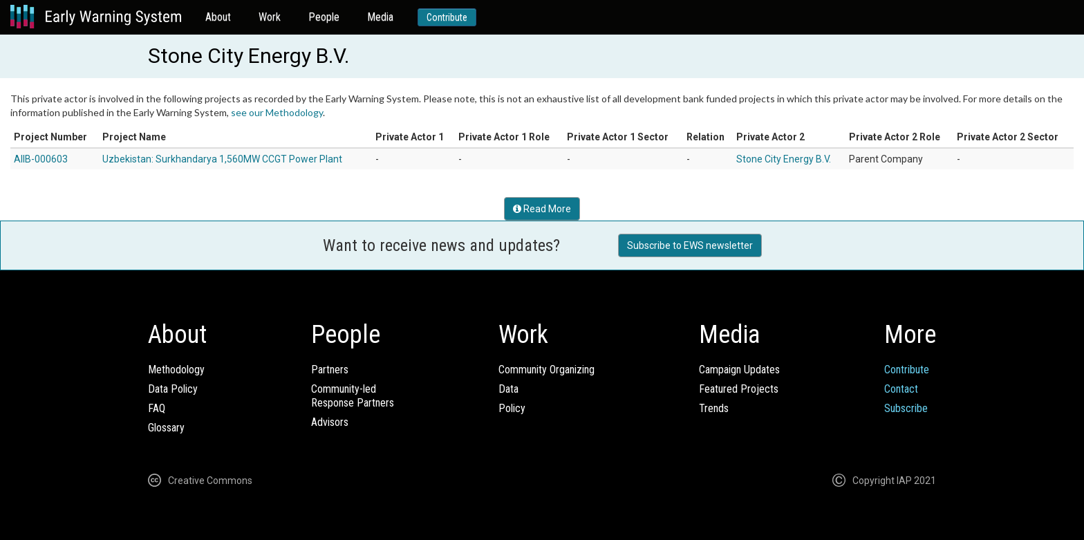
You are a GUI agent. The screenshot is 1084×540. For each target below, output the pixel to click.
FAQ (156, 408)
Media (380, 17)
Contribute (447, 17)
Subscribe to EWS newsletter (690, 245)
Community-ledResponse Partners (352, 395)
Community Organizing (546, 369)
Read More (542, 208)
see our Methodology (277, 112)
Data (508, 388)
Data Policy (173, 388)
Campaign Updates (739, 369)
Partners (329, 369)
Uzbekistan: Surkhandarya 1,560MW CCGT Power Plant (222, 159)
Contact (901, 388)
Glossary (166, 427)
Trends (714, 408)
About (218, 17)
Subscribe (906, 408)
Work (270, 17)
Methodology (176, 369)
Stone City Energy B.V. (783, 159)
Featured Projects (738, 388)
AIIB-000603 (41, 159)
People (323, 17)
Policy (511, 408)
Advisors (329, 422)
